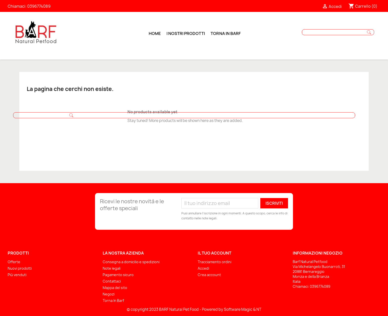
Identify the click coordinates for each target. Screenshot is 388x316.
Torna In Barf (113, 300)
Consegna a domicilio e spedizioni (131, 261)
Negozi (109, 294)
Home (155, 33)
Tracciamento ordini (214, 261)
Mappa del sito (115, 287)
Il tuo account (214, 253)
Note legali (112, 268)
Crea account (209, 274)
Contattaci (112, 281)
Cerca (369, 32)
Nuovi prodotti (20, 268)
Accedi (203, 268)
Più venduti (17, 274)
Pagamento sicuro (118, 274)
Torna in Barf (226, 33)
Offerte (14, 261)
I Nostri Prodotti (186, 33)
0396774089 (38, 6)
